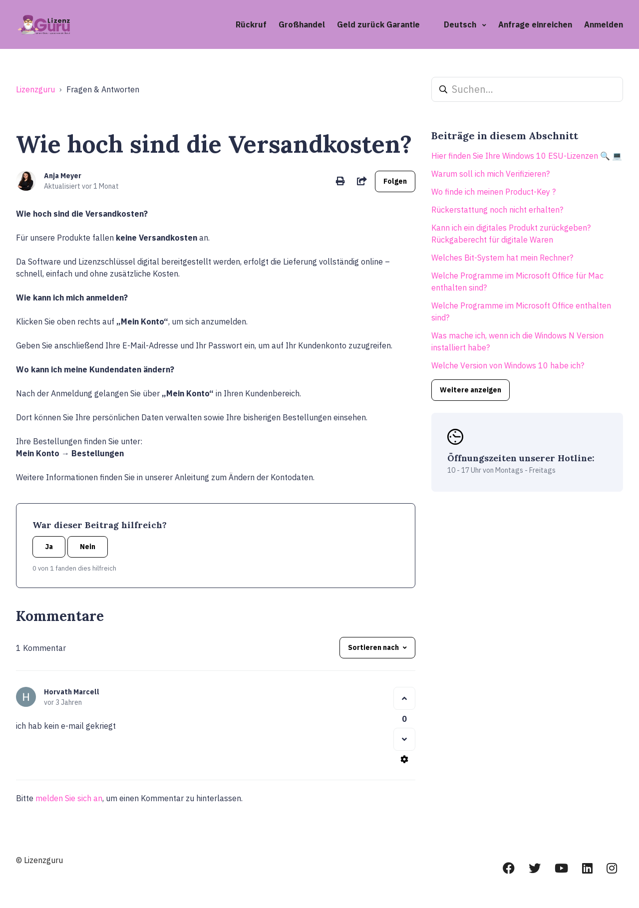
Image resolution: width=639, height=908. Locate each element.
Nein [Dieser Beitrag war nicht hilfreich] (87, 546)
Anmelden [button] (603, 24)
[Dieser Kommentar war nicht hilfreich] (404, 739)
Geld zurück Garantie (378, 24)
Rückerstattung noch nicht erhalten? (497, 210)
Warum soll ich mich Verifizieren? (490, 174)
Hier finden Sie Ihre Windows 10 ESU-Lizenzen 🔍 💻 (526, 156)
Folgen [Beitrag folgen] (395, 181)
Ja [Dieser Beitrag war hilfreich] (49, 546)
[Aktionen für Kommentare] (404, 759)
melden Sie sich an (68, 798)
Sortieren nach (373, 647)
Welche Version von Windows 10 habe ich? (507, 365)
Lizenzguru (35, 89)
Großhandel (302, 24)
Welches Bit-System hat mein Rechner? (502, 258)
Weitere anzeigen (470, 389)
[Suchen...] (527, 89)
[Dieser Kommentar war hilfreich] (404, 698)
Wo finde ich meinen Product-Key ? (493, 192)
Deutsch (461, 24)
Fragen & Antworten (102, 89)
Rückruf (251, 24)
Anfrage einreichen (535, 24)
